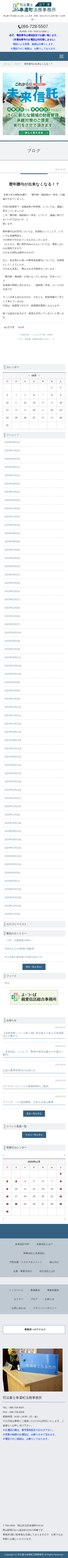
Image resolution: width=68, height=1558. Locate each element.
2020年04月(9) (12, 872)
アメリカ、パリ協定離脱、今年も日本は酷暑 (28, 1102)
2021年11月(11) (13, 715)
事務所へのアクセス (35, 1329)
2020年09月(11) (13, 831)
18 (16, 410)
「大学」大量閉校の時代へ (19, 940)
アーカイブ (12, 435)
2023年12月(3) (12, 508)
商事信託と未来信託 (34, 1253)
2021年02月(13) (13, 789)
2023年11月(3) (12, 516)
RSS (7, 983)
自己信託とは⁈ (47, 1271)
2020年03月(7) (12, 881)
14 (43, 402)
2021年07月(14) (13, 748)
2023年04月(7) (12, 574)
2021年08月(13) (13, 740)
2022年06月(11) (13, 657)
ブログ (17, 64)
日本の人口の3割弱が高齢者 (19, 948)
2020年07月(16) (13, 847)
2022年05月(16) (13, 665)
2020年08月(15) (13, 839)
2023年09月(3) (12, 533)
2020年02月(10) (13, 889)
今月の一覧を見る (34, 1135)
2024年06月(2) (12, 483)
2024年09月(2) (12, 458)
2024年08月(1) (12, 467)
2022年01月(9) (12, 698)
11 (16, 402)
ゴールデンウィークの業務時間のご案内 (25, 1086)
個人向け (54, 1262)
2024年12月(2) (12, 450)
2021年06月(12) (13, 756)
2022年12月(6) (12, 607)
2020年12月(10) (13, 806)
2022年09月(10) (13, 632)
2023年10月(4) (12, 525)
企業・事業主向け (22, 1271)
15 (52, 402)
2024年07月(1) (12, 475)
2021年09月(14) (13, 731)
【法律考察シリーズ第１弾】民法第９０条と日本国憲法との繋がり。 (33, 1034)
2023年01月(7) (12, 599)
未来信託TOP (22, 1244)
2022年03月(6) (12, 682)
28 (43, 417)
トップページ (16, 1290)
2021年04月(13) (13, 773)
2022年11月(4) (12, 616)
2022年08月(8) (12, 641)
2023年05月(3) (12, 566)
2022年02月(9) (12, 690)
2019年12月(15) (13, 905)
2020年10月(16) (13, 823)
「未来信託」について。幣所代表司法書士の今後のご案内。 (33, 1053)
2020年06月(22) (13, 856)
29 (52, 417)
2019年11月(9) (12, 914)
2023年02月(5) (12, 591)
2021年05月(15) (13, 765)
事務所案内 (53, 1290)
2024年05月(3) (12, 491)
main (49, 334)
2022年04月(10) (13, 673)
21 (43, 410)
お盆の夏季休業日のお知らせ (19, 1070)
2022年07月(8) (12, 649)
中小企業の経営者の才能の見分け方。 (25, 957)
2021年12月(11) (13, 707)
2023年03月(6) (12, 583)
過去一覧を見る (33, 967)
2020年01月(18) (13, 897)
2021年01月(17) (13, 798)
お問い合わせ (19, 1308)
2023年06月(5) (12, 558)
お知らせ (49, 1299)
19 (25, 410)
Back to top (34, 1231)
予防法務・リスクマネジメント (25, 1262)
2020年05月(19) (13, 864)
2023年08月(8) (12, 541)
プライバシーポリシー (45, 1308)
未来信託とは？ (44, 1244)
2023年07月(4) (12, 549)
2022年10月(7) (12, 624)
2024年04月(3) (12, 500)
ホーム (7, 64)
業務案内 (35, 1290)
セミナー (18, 1299)
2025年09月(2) (12, 442)
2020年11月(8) (12, 814)
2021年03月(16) (13, 781)
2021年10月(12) (13, 723)
